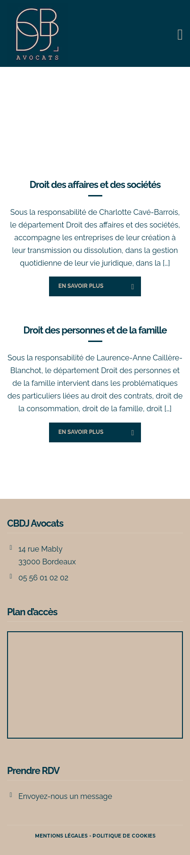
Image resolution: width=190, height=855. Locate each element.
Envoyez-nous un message (65, 796)
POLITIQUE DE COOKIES (124, 836)
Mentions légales (61, 836)
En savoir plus (81, 286)
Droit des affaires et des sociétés (95, 184)
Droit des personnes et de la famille (94, 330)
